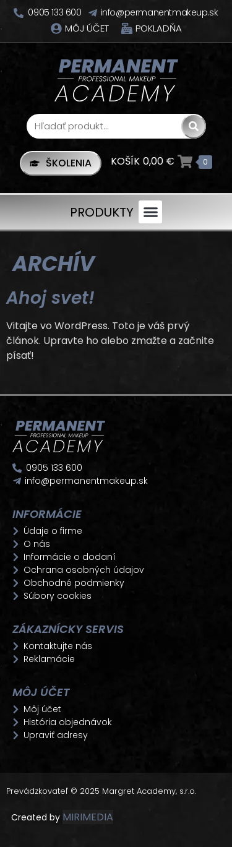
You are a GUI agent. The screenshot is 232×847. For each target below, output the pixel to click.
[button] (150, 212)
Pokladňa (158, 28)
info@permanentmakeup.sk (159, 12)
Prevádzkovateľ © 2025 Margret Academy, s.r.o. (102, 791)
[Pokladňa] (126, 28)
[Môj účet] (56, 28)
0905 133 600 (54, 12)
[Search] (193, 126)
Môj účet (87, 28)
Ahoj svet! (50, 298)
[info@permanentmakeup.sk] (93, 13)
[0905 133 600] (19, 13)
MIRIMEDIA (87, 817)
